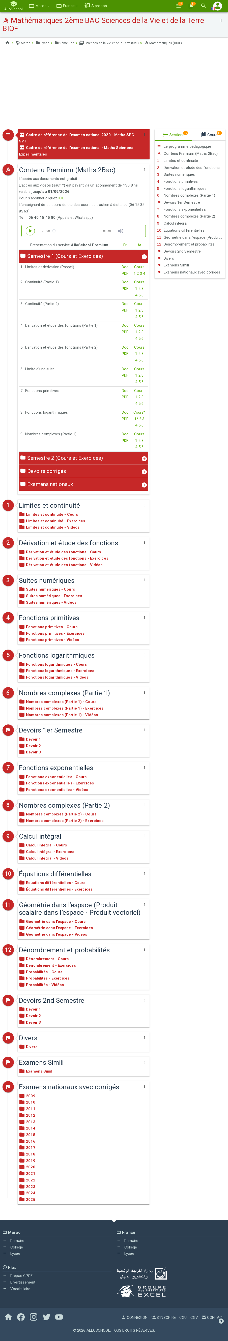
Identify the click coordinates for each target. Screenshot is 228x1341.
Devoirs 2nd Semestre (179, 251)
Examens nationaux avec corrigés (188, 272)
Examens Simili (173, 265)
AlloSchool (98, 1330)
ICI (60, 198)
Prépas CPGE (18, 1275)
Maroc (23, 43)
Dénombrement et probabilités (186, 244)
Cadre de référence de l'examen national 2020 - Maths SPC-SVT (77, 138)
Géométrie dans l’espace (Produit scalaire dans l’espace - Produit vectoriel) (191, 237)
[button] (37, 6)
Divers (165, 258)
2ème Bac (66, 43)
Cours (139, 267)
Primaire (13, 1240)
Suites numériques (176, 174)
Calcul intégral (172, 223)
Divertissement (19, 1282)
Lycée (43, 43)
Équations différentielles (181, 230)
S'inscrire (163, 1317)
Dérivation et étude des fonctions (188, 167)
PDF (125, 273)
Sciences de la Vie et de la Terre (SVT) (115, 43)
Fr (125, 245)
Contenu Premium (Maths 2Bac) (187, 153)
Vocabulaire (16, 1289)
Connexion (134, 1317)
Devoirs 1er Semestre (178, 202)
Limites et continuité (177, 160)
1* (136, 419)
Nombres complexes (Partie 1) (186, 195)
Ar (139, 245)
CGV (194, 1317)
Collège (13, 1247)
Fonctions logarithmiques (182, 188)
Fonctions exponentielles (181, 209)
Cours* (139, 412)
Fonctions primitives (177, 181)
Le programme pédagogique (184, 146)
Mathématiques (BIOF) (175, 43)
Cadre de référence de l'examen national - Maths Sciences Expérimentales (76, 151)
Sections (175, 134)
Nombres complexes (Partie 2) (186, 216)
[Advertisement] (114, 89)
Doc (125, 267)
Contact (213, 1317)
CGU (183, 1317)
